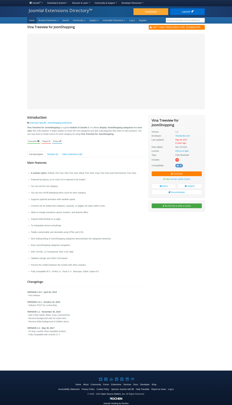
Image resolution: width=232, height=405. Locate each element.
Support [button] (94, 20)
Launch (187, 11)
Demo (164, 186)
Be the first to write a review (177, 206)
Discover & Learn (81, 3)
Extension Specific (38, 123)
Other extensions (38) (72, 154)
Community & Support (106, 3)
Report (46, 141)
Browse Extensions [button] (48, 20)
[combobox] (185, 20)
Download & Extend (57, 3)
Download (151, 11)
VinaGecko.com (182, 136)
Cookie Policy (103, 389)
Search (65, 20)
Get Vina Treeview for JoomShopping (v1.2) (177, 27)
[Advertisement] (177, 232)
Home (32, 20)
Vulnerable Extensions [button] (114, 20)
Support (189, 186)
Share (57, 141)
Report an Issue (158, 389)
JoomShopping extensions (60, 123)
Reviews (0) (52, 154)
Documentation (177, 192)
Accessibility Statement (69, 389)
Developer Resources (133, 3)
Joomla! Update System (180, 179)
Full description (36, 154)
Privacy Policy (88, 389)
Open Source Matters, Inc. (113, 394)
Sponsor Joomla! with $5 (122, 389)
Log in (132, 20)
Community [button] (79, 20)
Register (143, 20)
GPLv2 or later (182, 151)
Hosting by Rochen (116, 403)
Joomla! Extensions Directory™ (60, 10)
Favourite (33, 141)
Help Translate (142, 389)
